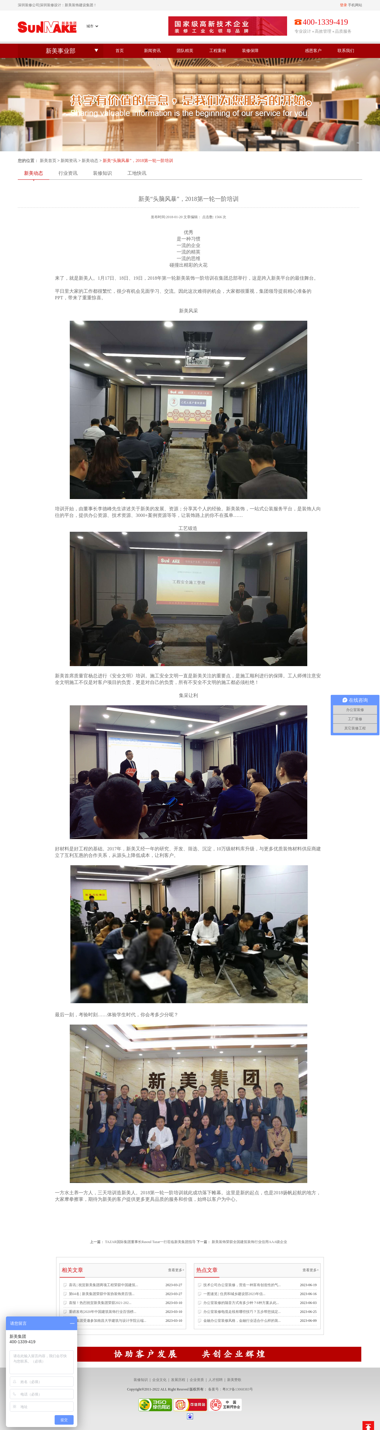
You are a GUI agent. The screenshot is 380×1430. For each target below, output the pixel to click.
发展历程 (178, 1380)
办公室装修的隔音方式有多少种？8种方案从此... (241, 1303)
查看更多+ (176, 1270)
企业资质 (197, 1380)
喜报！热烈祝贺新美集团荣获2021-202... (100, 1303)
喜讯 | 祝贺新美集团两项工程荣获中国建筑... (103, 1285)
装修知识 (102, 173)
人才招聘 (215, 1380)
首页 (119, 50)
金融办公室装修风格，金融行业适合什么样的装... (242, 1321)
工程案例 (217, 50)
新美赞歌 (234, 1380)
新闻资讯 (152, 50)
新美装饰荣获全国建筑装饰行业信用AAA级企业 (249, 1242)
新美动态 (90, 160)
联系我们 (346, 50)
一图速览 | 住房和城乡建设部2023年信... (234, 1294)
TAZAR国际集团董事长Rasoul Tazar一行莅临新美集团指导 (150, 1242)
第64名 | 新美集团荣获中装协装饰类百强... (101, 1294)
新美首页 (48, 160)
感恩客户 (313, 50)
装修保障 (250, 50)
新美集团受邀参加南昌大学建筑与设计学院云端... (107, 1321)
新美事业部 (60, 51)
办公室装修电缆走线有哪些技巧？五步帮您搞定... (242, 1312)
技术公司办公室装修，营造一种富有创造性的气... (242, 1285)
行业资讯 (67, 173)
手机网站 (355, 5)
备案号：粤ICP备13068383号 (230, 1389)
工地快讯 (136, 173)
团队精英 (185, 50)
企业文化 (159, 1380)
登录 (343, 5)
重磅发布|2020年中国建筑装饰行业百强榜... (102, 1312)
